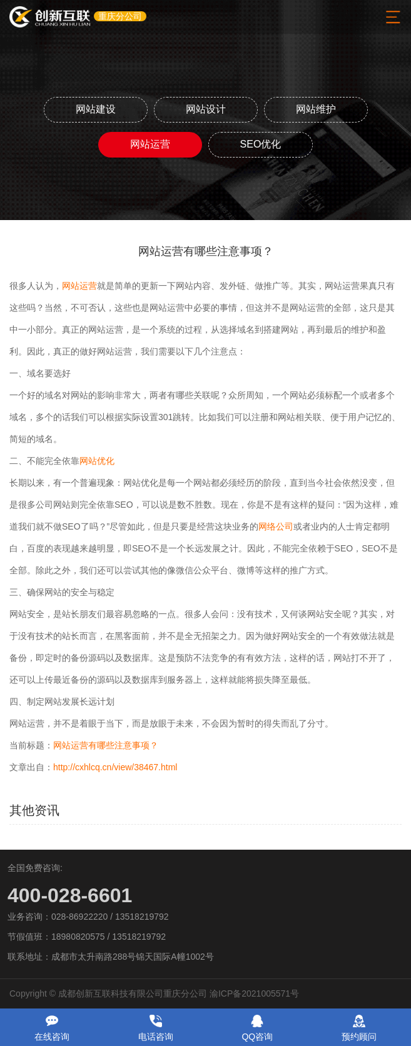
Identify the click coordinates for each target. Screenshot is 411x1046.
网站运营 (150, 144)
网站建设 (96, 109)
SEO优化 (261, 144)
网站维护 (316, 109)
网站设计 (206, 109)
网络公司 (275, 526)
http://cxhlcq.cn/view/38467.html (115, 767)
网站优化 (96, 461)
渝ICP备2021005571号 (254, 993)
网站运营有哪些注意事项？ (105, 745)
